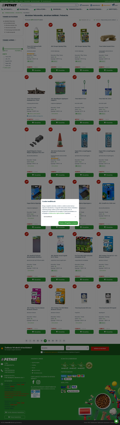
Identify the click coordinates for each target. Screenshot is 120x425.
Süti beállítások (48, 216)
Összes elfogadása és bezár (68, 223)
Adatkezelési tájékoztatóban (56, 213)
